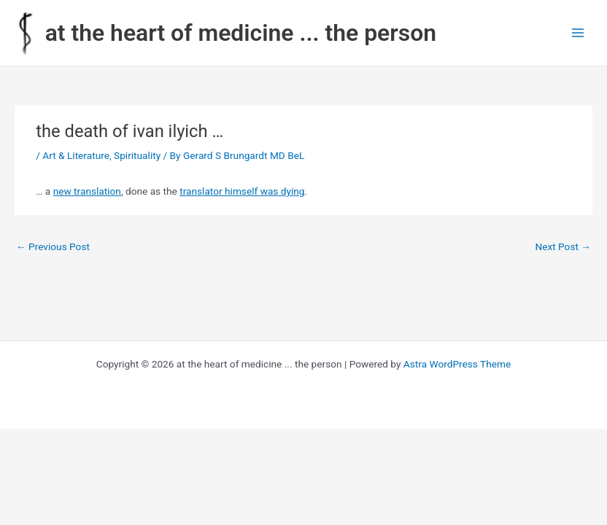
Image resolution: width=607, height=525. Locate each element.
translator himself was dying (241, 191)
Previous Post (53, 246)
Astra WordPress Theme (457, 364)
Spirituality (137, 155)
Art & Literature (75, 155)
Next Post (563, 246)
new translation (87, 191)
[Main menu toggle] (578, 33)
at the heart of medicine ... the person (240, 33)
